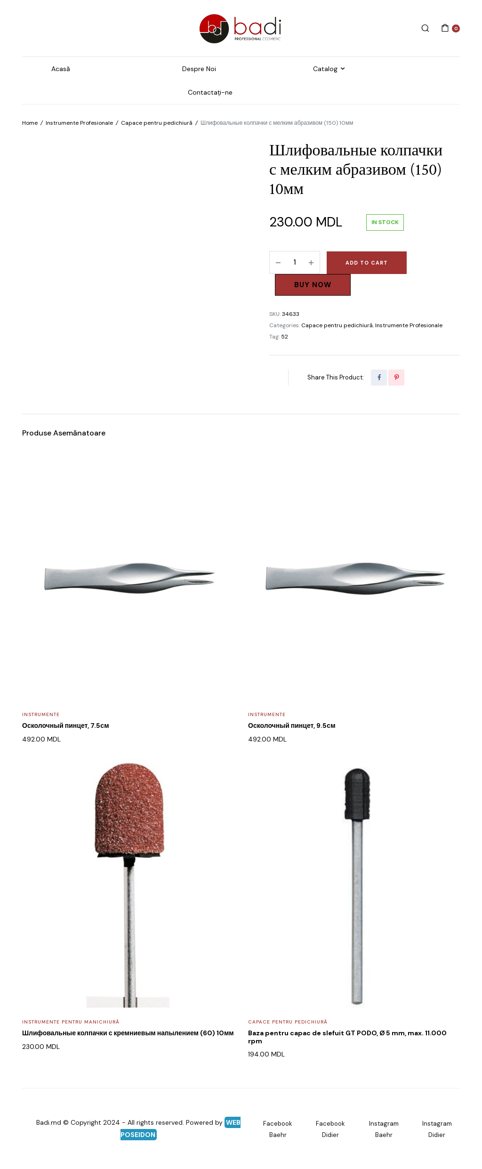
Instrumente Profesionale (79, 123)
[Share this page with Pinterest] (396, 378)
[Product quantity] (295, 262)
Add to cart (366, 262)
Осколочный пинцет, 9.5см (292, 725)
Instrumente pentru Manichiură (71, 1022)
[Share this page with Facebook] (379, 378)
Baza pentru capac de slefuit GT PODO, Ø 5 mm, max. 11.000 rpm (347, 1037)
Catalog (325, 68)
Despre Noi (199, 68)
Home (30, 123)
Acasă (60, 68)
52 (284, 336)
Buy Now (312, 285)
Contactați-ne (210, 92)
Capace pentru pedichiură (157, 123)
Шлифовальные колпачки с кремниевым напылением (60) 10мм (128, 1033)
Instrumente (41, 714)
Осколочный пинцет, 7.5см (65, 725)
